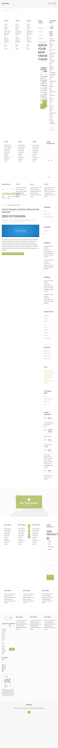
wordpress (46, 381)
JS (44, 382)
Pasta (49, 541)
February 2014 (47, 356)
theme (46, 382)
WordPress (22, 222)
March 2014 (47, 353)
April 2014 (46, 350)
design (49, 377)
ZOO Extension (13, 216)
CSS (53, 381)
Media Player (47, 338)
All (48, 538)
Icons (45, 396)
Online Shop (50, 577)
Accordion (46, 327)
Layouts (5, 10)
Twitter (46, 335)
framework (46, 372)
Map (45, 324)
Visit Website (52, 128)
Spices (49, 544)
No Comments (19, 253)
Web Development (14, 222)
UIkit (11, 10)
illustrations (47, 379)
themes (48, 375)
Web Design (47, 214)
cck (45, 375)
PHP (51, 370)
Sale (16, 10)
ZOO (45, 404)
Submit (12, 649)
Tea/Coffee (51, 546)
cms (50, 381)
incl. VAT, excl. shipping (51, 5)
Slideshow (46, 315)
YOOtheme (47, 401)
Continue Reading (8, 253)
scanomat (10, 220)
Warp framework (48, 399)
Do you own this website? (6, 686)
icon (52, 377)
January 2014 (47, 358)
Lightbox (46, 330)
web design (47, 370)
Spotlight (46, 332)
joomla (45, 377)
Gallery (45, 321)
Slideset (46, 318)
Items (49, 3)
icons (51, 375)
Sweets (50, 549)
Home (3, 205)
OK (10, 685)
